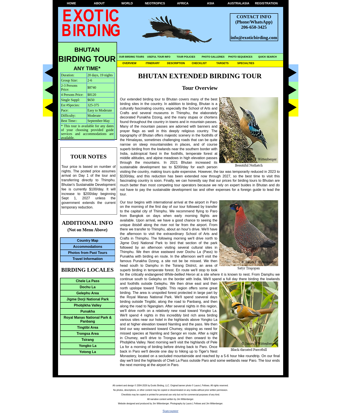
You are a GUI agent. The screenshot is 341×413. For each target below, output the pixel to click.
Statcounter (171, 411)
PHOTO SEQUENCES (240, 56)
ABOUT (99, 3)
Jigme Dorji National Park (88, 299)
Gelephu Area (87, 293)
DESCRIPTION (176, 63)
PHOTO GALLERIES (213, 56)
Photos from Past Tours (87, 253)
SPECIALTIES (245, 63)
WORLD (127, 3)
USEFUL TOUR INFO (158, 56)
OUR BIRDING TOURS (131, 56)
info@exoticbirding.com (254, 37)
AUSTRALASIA (238, 3)
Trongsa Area (88, 333)
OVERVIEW (129, 63)
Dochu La (88, 287)
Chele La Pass (88, 281)
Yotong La (87, 352)
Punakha (87, 311)
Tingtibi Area (87, 327)
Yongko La (88, 346)
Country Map (87, 240)
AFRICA (183, 3)
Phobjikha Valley (87, 305)
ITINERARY (153, 63)
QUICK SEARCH (267, 56)
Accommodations (87, 246)
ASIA (210, 3)
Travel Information (88, 259)
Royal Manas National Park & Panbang (88, 319)
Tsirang (88, 339)
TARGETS (222, 63)
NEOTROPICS (155, 3)
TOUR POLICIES (186, 56)
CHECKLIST (199, 63)
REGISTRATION (266, 3)
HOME (71, 3)
